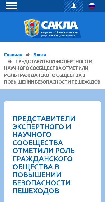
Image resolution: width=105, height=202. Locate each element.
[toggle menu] (11, 5)
